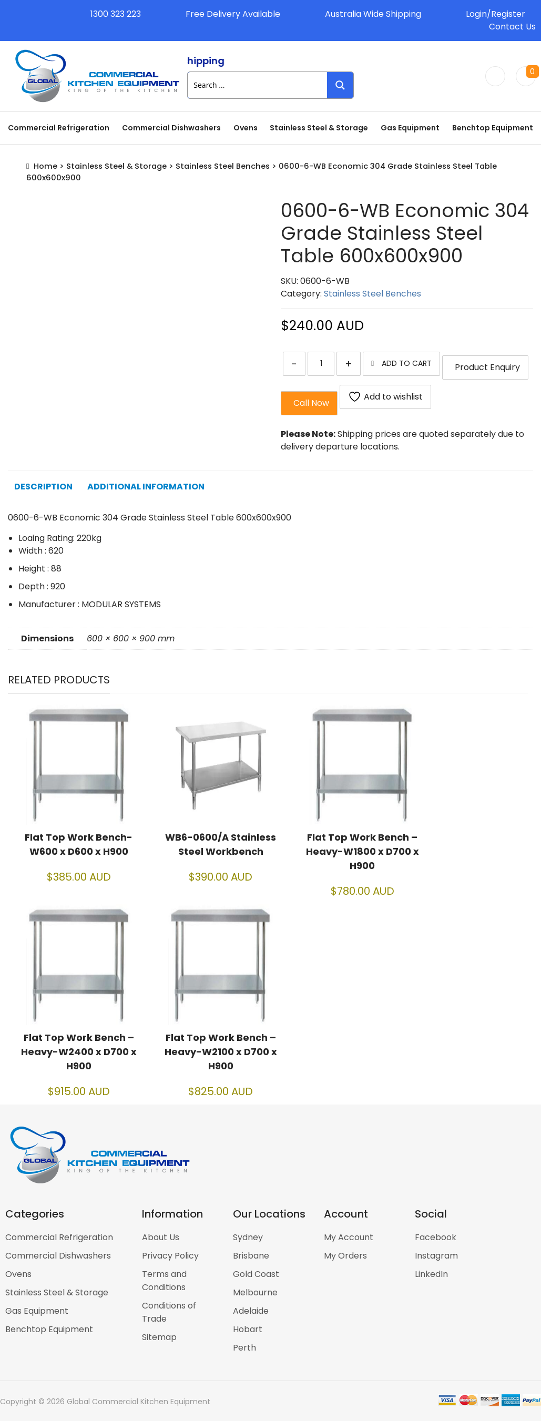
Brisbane (251, 1256)
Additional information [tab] (146, 487)
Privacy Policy (170, 1256)
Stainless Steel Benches (223, 166)
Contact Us (512, 27)
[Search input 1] (257, 85)
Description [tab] (43, 487)
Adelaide (251, 1311)
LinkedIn (431, 1274)
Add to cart (407, 363)
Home (45, 166)
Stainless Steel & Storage (319, 127)
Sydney (248, 1237)
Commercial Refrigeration (58, 127)
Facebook (435, 1237)
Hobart (247, 1329)
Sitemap (159, 1337)
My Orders (345, 1256)
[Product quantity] (321, 364)
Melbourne (255, 1292)
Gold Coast (256, 1274)
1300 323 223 (115, 14)
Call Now (309, 403)
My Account (348, 1237)
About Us (160, 1237)
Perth (244, 1348)
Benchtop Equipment (492, 127)
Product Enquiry (485, 367)
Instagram (436, 1256)
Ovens (245, 127)
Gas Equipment (410, 127)
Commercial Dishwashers (171, 127)
